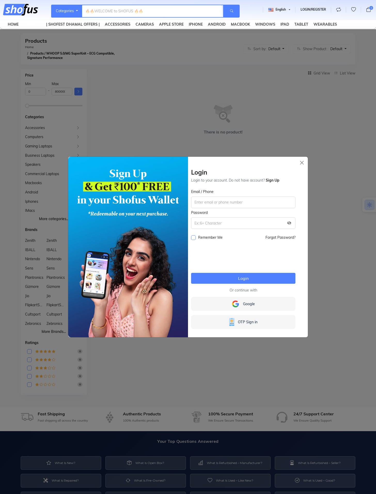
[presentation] (230, 259)
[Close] (302, 163)
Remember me (207, 237)
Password (199, 212)
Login (243, 278)
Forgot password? (280, 237)
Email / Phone (202, 191)
